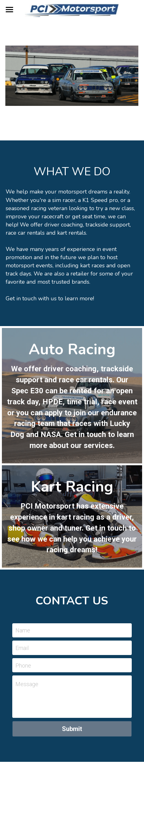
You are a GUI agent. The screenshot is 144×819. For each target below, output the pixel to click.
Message (26, 684)
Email (22, 648)
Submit (72, 729)
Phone (23, 665)
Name (22, 630)
